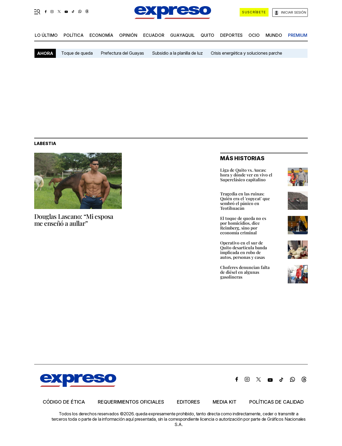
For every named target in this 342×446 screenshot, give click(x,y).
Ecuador (153, 35)
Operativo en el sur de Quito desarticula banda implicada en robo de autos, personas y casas (243, 250)
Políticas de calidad (276, 402)
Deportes (231, 35)
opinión (128, 35)
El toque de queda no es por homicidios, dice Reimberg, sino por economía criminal (243, 225)
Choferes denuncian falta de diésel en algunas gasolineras (245, 272)
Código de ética (64, 402)
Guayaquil (182, 35)
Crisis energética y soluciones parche (246, 53)
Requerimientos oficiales (131, 402)
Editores (188, 402)
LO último (46, 35)
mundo (274, 35)
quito (207, 35)
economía (101, 35)
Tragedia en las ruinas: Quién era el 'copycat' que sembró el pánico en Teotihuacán (245, 201)
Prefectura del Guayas (122, 53)
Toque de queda (77, 53)
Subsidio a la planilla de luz (177, 53)
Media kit (224, 402)
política (74, 35)
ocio (254, 35)
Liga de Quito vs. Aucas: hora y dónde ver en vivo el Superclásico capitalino (246, 174)
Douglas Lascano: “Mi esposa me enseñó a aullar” (73, 219)
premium (297, 35)
